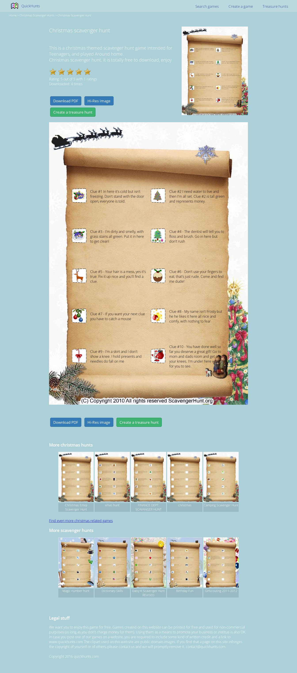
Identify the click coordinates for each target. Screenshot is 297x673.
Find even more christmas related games (81, 520)
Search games (207, 6)
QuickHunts (30, 6)
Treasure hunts (275, 6)
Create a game (240, 6)
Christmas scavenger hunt (74, 15)
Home (13, 15)
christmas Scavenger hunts (37, 15)
